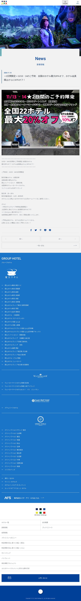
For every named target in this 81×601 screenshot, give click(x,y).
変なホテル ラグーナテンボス (14, 318)
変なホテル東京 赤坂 (11, 298)
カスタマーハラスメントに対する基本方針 (16, 568)
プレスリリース (47, 527)
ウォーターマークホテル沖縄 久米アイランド (20, 386)
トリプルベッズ (10, 469)
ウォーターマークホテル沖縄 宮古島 (17, 383)
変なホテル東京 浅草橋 (12, 302)
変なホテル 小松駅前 (12, 315)
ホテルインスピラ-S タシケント (15, 485)
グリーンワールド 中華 (12, 460)
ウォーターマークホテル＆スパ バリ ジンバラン (22, 389)
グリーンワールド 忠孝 (12, 446)
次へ (60, 239)
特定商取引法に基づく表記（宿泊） (13, 543)
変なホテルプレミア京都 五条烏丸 (16, 341)
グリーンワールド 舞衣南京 (14, 450)
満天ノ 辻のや (9, 478)
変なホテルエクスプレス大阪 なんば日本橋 (19, 328)
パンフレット (6, 558)
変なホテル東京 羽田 (11, 308)
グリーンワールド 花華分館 (14, 463)
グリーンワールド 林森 (12, 440)
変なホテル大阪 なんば (12, 322)
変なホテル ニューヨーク (13, 361)
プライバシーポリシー (9, 538)
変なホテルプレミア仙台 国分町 (15, 355)
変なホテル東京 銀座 (11, 292)
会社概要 (45, 522)
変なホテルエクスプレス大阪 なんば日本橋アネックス (23, 331)
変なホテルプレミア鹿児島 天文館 (16, 351)
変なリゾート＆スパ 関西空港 (15, 335)
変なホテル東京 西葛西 (12, 289)
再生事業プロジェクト (9, 563)
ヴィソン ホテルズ (11, 482)
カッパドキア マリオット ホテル (15, 488)
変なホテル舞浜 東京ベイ (13, 285)
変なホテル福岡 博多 (11, 348)
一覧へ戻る (40, 245)
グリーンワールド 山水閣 (13, 433)
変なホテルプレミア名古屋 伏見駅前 (17, 364)
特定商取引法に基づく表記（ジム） (13, 548)
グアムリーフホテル (11, 408)
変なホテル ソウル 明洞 (12, 358)
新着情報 (4, 527)
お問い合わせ (42, 578)
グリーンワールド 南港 (12, 466)
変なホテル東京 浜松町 (12, 295)
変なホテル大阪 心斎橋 (12, 325)
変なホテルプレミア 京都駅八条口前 (17, 338)
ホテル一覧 (5, 522)
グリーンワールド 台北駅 (13, 456)
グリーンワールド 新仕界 (13, 453)
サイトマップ (6, 553)
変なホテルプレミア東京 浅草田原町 (17, 305)
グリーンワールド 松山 (12, 443)
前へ (20, 239)
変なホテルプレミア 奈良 (13, 345)
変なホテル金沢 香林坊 (12, 312)
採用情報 (4, 533)
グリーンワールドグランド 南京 (15, 430)
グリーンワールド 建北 (12, 436)
